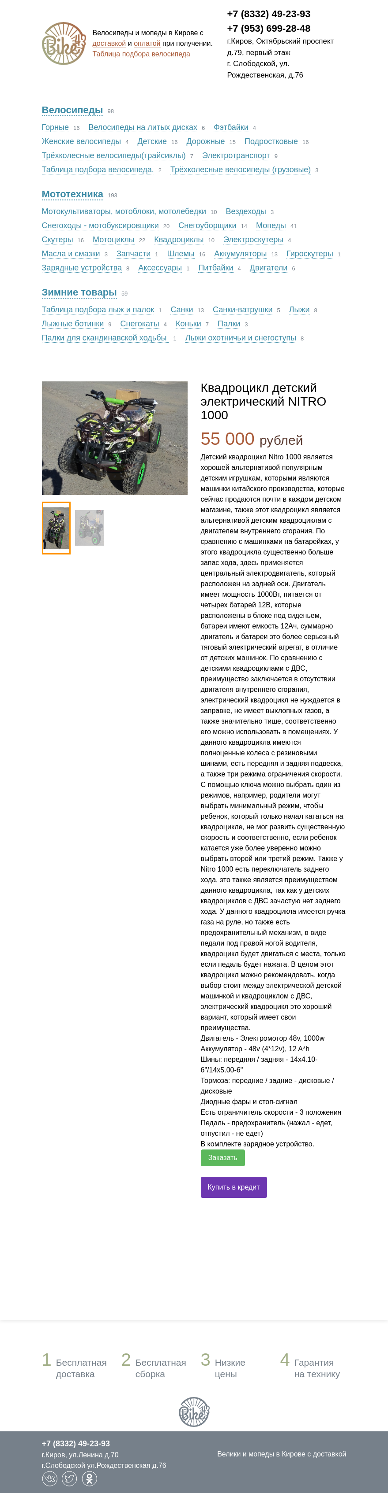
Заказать (222, 1157)
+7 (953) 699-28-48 (269, 28)
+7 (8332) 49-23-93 (269, 13)
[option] (115, 438)
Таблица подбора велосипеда (142, 54)
